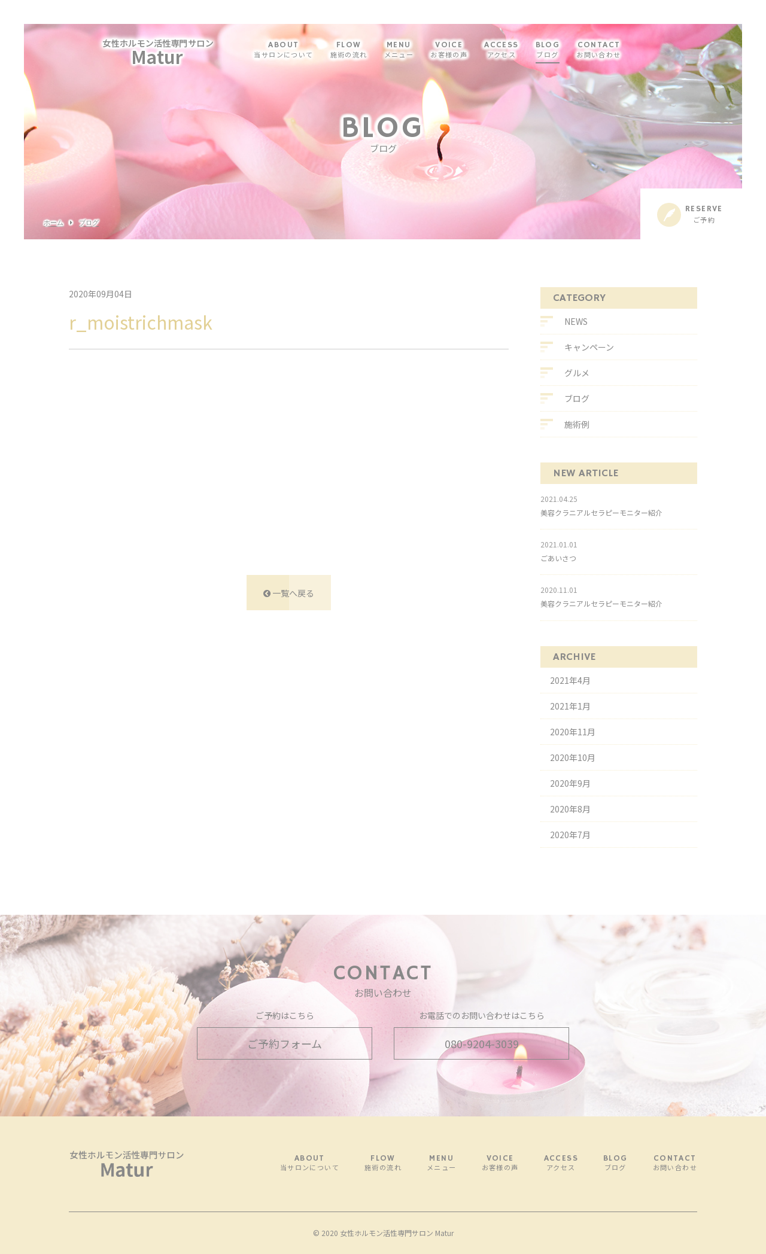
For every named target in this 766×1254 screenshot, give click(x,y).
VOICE (472, 50)
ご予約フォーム (284, 1043)
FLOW (372, 50)
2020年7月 (570, 835)
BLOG (571, 50)
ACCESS (524, 50)
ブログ (89, 223)
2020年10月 (572, 757)
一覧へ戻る (288, 593)
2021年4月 (570, 680)
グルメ (576, 373)
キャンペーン (589, 347)
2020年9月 (570, 783)
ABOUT (306, 50)
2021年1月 (570, 706)
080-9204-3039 (482, 1043)
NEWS (576, 321)
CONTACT (622, 50)
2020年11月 (572, 732)
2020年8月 (570, 809)
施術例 (576, 424)
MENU (422, 50)
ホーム (53, 223)
